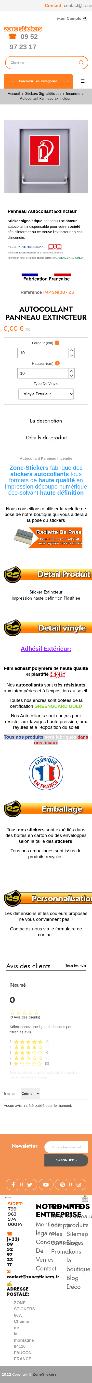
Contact (46, 1268)
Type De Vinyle (46, 383)
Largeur (42, 343)
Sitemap (77, 1233)
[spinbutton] (46, 353)
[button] (71, 350)
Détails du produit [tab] (46, 437)
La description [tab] (46, 420)
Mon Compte (72, 18)
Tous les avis (76, 966)
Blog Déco (73, 1282)
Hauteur (42, 363)
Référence (31, 292)
